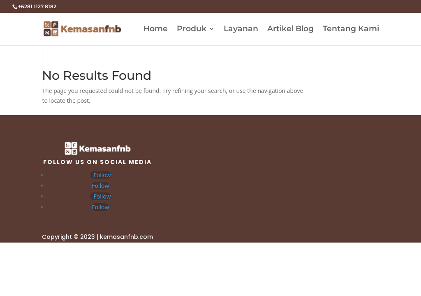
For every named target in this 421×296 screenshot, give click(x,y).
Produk (191, 29)
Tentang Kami (351, 29)
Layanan (241, 29)
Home (155, 29)
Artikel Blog (290, 29)
